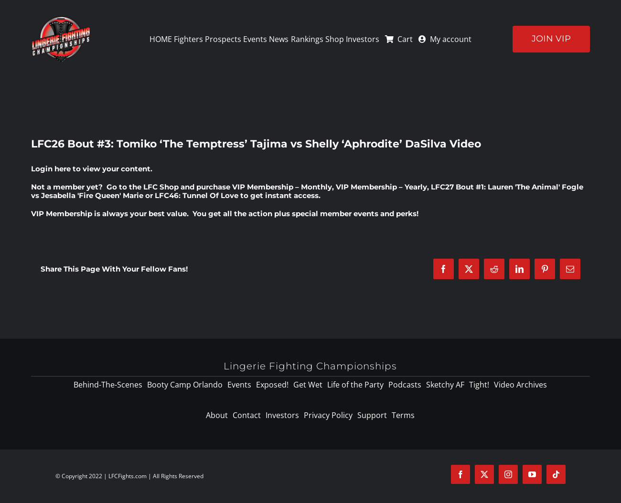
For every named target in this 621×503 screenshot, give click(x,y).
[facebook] (460, 474)
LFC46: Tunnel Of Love (196, 195)
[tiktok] (556, 474)
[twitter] (484, 474)
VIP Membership (61, 213)
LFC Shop (161, 186)
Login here (51, 168)
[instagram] (508, 474)
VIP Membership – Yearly (381, 186)
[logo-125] (61, 18)
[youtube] (532, 474)
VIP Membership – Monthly (282, 186)
